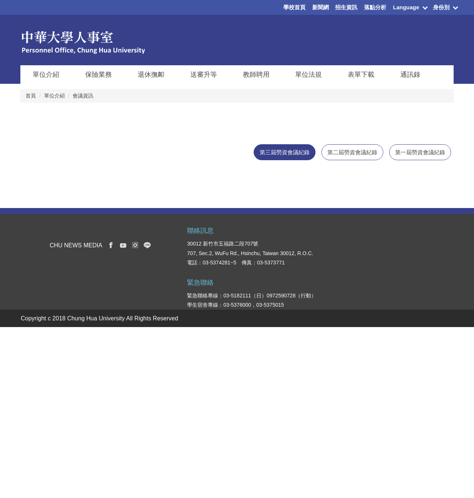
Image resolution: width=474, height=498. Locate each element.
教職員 (276, 436)
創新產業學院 (325, 459)
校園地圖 (402, 448)
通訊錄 (410, 74)
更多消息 (424, 297)
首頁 (31, 96)
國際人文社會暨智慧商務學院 (338, 432)
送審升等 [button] (203, 74)
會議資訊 (83, 96)
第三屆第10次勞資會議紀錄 (57, 215)
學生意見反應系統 (412, 426)
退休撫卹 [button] (151, 74)
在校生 (276, 402)
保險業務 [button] (98, 74)
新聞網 (320, 7)
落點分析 (375, 7)
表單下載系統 (407, 415)
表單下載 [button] (361, 74)
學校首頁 (294, 7)
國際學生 (279, 425)
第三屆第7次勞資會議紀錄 (56, 271)
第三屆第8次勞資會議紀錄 (56, 253)
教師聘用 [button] (256, 74)
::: (22, 19)
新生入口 (279, 413)
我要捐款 (402, 459)
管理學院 (320, 406)
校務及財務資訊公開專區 (418, 399)
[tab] (285, 152)
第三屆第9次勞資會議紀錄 (56, 234)
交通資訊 (402, 437)
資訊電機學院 (325, 395)
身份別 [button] (441, 7)
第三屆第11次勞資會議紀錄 (57, 195)
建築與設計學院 (328, 417)
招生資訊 (346, 7)
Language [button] (406, 7)
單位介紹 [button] (46, 74)
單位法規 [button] (308, 74)
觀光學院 (320, 448)
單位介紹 (54, 96)
